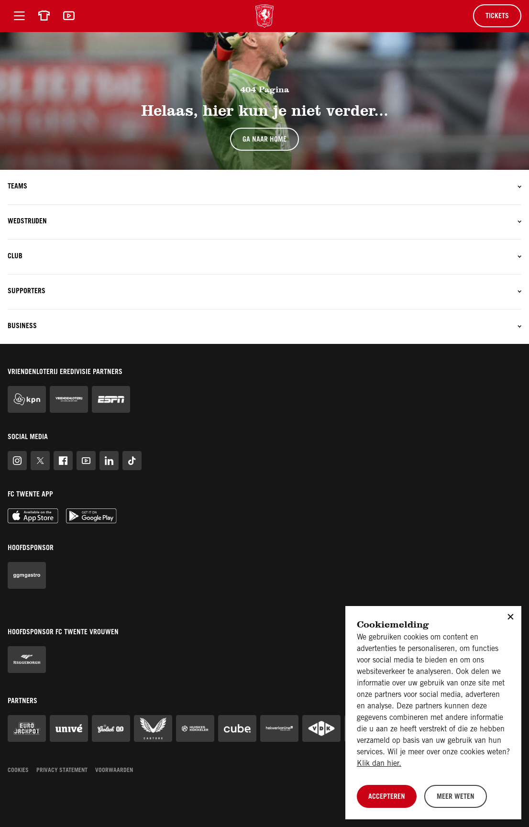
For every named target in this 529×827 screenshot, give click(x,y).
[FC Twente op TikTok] (132, 460)
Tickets (497, 16)
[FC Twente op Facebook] (63, 460)
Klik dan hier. (379, 764)
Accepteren (386, 797)
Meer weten (455, 797)
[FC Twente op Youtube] (86, 460)
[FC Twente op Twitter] (40, 460)
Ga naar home (264, 140)
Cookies (18, 770)
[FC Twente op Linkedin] (109, 460)
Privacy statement (62, 770)
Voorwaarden (114, 770)
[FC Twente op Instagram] (17, 460)
